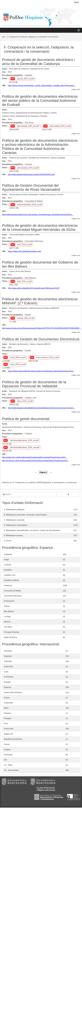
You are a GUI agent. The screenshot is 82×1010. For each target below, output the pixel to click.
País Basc (8, 627)
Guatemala (8, 703)
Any (3, 72)
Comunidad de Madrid (33, 201)
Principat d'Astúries (11, 632)
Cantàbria (8, 570)
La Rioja (7, 617)
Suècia (7, 744)
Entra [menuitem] (76, 2)
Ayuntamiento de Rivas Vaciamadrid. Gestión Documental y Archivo (36, 195)
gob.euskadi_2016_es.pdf (60, 126)
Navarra (7, 622)
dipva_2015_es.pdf (24, 401)
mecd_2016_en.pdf (18, 365)
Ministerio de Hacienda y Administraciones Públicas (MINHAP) (34, 308)
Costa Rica (8, 667)
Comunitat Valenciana (12, 596)
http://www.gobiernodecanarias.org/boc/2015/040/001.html (31, 175)
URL (4, 86)
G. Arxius (7, 541)
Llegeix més (75, 89)
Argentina (8, 656)
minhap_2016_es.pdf (25, 318)
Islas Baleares (30, 278)
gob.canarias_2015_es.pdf (28, 168)
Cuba (6, 672)
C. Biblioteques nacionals (14, 520)
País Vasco (29, 123)
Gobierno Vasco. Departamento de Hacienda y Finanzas (24, 116)
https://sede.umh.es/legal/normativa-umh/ (24, 252)
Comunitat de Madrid (12, 591)
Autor (4, 69)
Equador (7, 682)
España (28, 315)
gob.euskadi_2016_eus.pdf (28, 126)
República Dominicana (13, 739)
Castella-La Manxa (11, 581)
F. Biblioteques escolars (13, 536)
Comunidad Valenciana (34, 241)
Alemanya (8, 651)
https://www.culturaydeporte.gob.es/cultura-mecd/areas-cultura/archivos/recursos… (41, 371)
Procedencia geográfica (12, 76)
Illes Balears (9, 612)
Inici (3, 37)
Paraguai (7, 719)
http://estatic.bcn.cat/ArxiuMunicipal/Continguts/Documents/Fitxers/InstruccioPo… (34, 458)
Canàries (7, 565)
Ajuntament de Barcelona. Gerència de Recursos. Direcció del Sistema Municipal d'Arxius (38, 427)
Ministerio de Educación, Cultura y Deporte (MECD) (29, 344)
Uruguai (7, 750)
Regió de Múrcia (10, 638)
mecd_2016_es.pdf (17, 358)
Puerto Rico (8, 729)
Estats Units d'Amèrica (13, 693)
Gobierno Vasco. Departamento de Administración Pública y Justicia (29, 113)
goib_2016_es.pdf (24, 282)
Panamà (7, 713)
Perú (6, 724)
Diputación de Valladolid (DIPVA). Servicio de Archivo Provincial (34, 391)
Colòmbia (8, 662)
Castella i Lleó (9, 575)
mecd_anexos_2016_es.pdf (47, 358)
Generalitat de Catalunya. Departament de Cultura (29, 69)
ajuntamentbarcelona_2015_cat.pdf (24, 441)
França (7, 698)
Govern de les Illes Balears (20, 272)
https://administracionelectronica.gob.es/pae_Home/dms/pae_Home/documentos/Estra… (37, 215)
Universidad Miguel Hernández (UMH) (24, 235)
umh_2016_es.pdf (24, 245)
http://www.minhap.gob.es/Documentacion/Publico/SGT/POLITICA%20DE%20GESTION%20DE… (41, 328)
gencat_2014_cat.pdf (25, 79)
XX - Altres (8, 765)
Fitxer (4, 79)
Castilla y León (31, 398)
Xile (5, 760)
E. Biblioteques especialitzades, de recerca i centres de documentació (32, 531)
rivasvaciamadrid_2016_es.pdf (29, 205)
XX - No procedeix (11, 770)
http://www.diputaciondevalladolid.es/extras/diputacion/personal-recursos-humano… (41, 408)
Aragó (6, 560)
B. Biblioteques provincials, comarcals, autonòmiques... (26, 515)
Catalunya (8, 586)
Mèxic (6, 708)
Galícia (7, 606)
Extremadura (9, 601)
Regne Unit (8, 734)
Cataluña (28, 76)
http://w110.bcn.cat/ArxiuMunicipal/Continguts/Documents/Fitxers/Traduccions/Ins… (35, 461)
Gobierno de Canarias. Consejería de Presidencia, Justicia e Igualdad (37, 158)
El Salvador (8, 677)
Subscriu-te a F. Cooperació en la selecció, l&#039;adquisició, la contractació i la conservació (39, 483)
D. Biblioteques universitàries (15, 525)
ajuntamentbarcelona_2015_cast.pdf (24, 448)
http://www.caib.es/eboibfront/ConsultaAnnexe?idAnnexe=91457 (34, 288)
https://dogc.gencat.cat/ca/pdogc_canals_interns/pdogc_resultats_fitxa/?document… (42, 86)
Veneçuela (8, 755)
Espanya (7, 688)
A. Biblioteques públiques (14, 510)
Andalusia (8, 555)
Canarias (28, 165)
